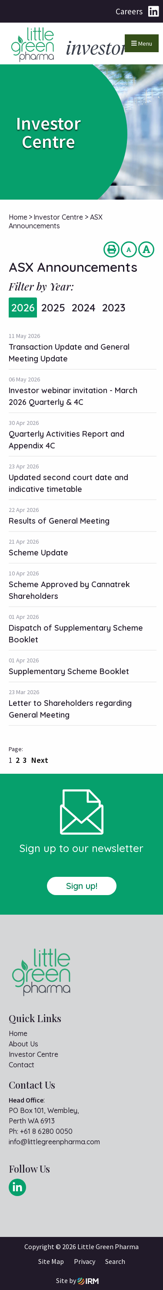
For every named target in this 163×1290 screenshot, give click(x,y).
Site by (77, 1280)
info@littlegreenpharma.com (54, 1141)
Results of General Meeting (59, 521)
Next (39, 760)
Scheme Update (38, 553)
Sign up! (81, 885)
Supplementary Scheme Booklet (69, 671)
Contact (21, 1064)
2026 (23, 307)
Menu (141, 43)
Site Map (51, 1261)
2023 (114, 307)
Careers (129, 11)
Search (115, 1261)
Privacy (84, 1261)
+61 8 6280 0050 (46, 1131)
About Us (23, 1043)
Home (18, 1033)
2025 (53, 307)
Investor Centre (33, 1054)
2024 (83, 307)
